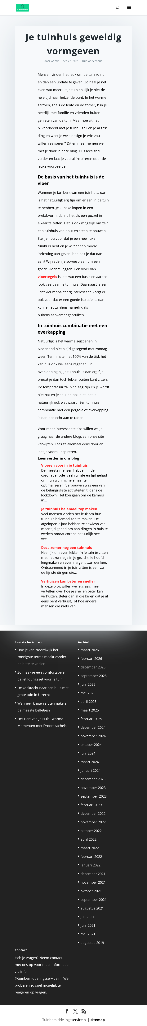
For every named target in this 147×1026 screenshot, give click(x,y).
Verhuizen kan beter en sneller (68, 581)
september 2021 (94, 899)
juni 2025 (88, 684)
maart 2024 (90, 762)
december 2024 (93, 727)
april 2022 (88, 839)
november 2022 (93, 822)
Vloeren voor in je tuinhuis (64, 465)
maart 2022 (90, 848)
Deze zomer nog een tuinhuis (66, 547)
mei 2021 (88, 934)
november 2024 (93, 736)
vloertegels (47, 276)
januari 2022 (90, 865)
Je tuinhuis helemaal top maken (69, 509)
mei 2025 (88, 693)
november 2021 (93, 882)
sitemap (98, 1019)
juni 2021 (88, 925)
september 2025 (94, 675)
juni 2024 (88, 753)
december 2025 (93, 667)
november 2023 (93, 787)
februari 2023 (91, 805)
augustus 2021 (92, 908)
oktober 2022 (91, 830)
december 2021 (93, 873)
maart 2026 (90, 650)
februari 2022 (91, 856)
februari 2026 (91, 658)
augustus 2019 (92, 942)
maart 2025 (90, 710)
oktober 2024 (91, 744)
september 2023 (94, 796)
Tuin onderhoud (92, 61)
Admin (55, 61)
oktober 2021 (91, 891)
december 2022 (93, 813)
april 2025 (88, 701)
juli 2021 (87, 916)
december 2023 (93, 779)
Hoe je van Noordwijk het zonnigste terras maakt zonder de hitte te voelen (41, 657)
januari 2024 (90, 770)
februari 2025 (91, 718)
